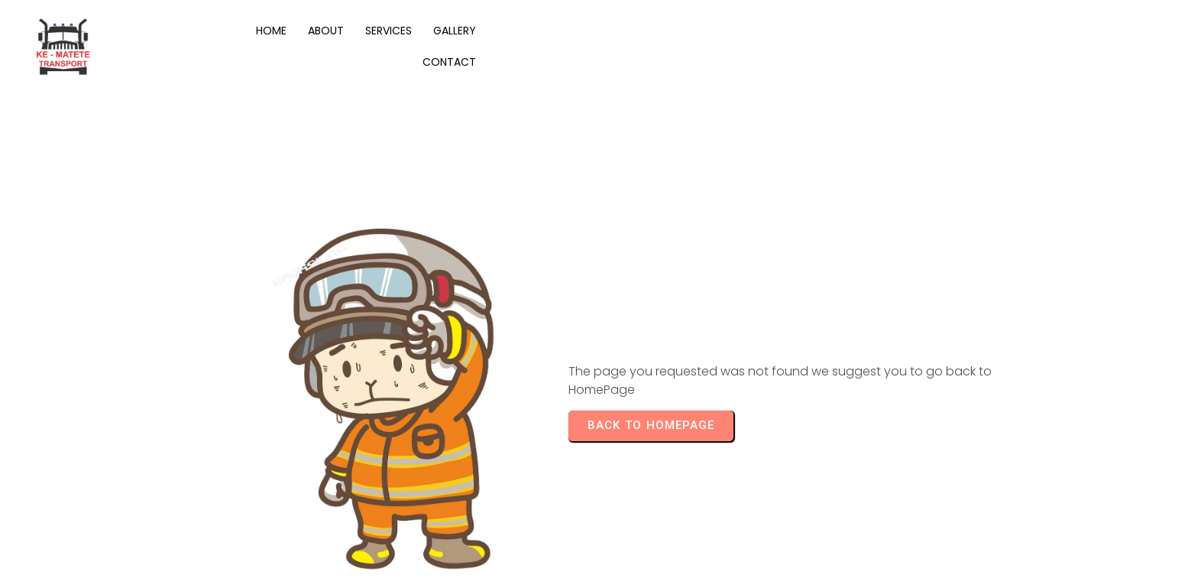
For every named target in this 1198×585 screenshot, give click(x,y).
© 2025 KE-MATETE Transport (147, 557)
